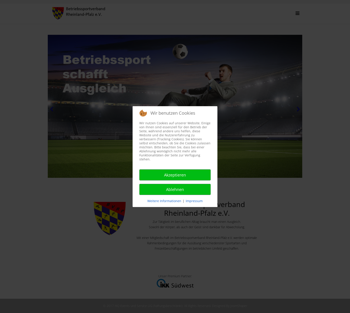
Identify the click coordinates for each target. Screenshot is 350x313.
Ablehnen (175, 189)
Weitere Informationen (164, 201)
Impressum (194, 201)
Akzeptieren (175, 175)
